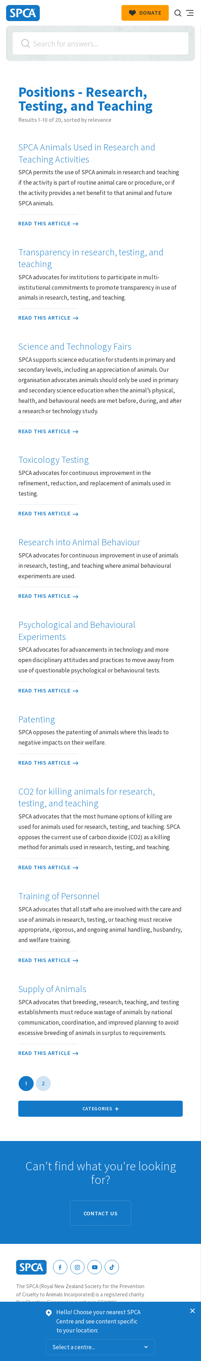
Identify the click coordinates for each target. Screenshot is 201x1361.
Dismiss (192, 1311)
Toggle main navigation (189, 12)
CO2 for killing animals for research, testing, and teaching (86, 797)
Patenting (36, 719)
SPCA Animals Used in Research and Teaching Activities (86, 153)
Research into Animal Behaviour (79, 542)
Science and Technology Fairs (74, 346)
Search (25, 43)
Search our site (177, 13)
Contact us (100, 1213)
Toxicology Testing (53, 459)
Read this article (48, 223)
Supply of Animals (52, 989)
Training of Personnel (59, 896)
